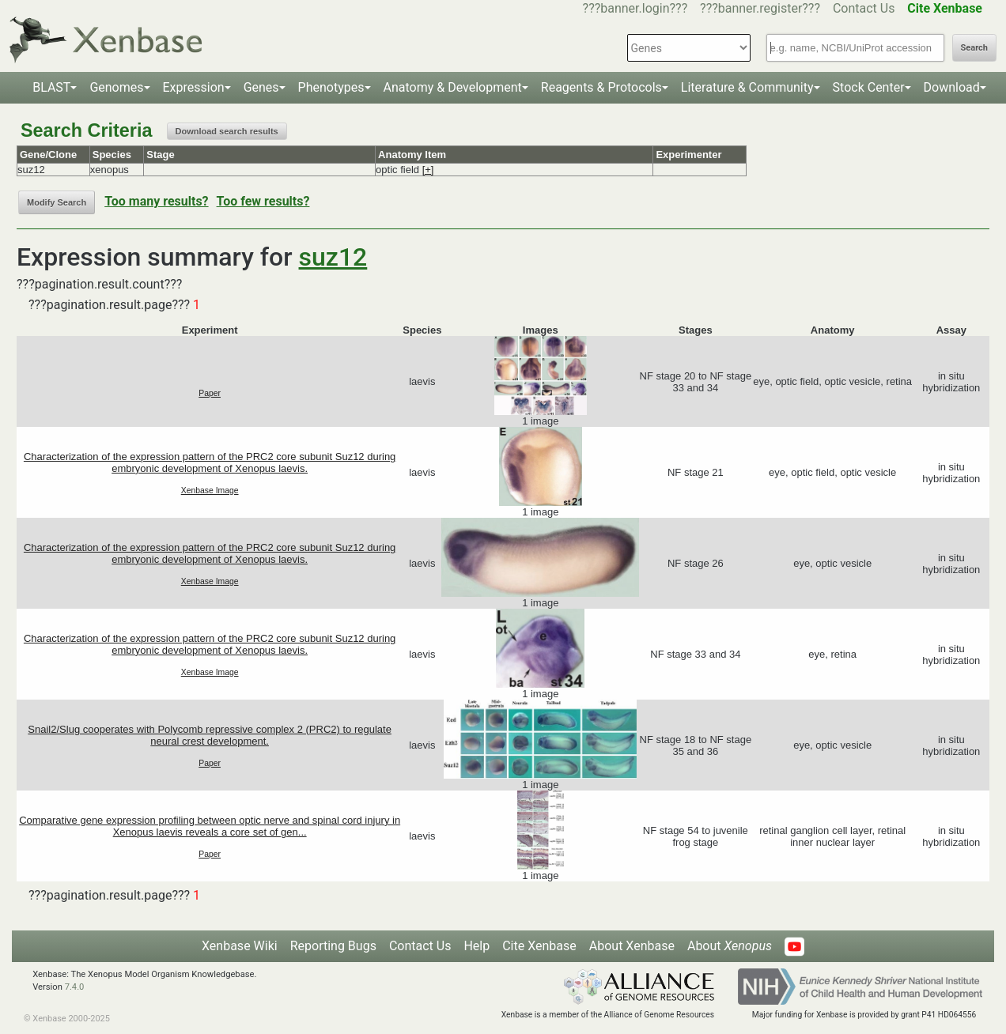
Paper (210, 393)
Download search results (227, 131)
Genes (261, 87)
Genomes (116, 87)
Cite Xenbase (539, 945)
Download (952, 87)
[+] (428, 169)
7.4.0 (75, 987)
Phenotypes (331, 87)
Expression (194, 87)
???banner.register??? (760, 8)
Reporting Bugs (333, 945)
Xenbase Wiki (240, 945)
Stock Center (869, 87)
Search (974, 48)
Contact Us (864, 8)
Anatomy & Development (453, 87)
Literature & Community (747, 87)
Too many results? (156, 201)
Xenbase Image (210, 490)
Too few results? (263, 201)
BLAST (51, 87)
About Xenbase (632, 945)
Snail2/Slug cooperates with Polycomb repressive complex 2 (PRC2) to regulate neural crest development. (209, 735)
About (729, 945)
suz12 (333, 257)
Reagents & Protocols (601, 87)
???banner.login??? (635, 8)
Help (476, 945)
